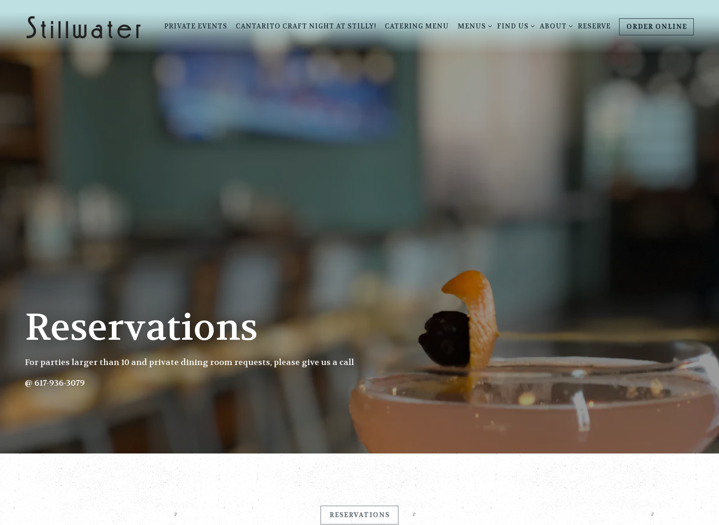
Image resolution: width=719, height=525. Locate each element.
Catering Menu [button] (417, 26)
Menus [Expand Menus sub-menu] (473, 26)
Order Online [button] (656, 26)
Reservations (359, 510)
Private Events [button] (195, 26)
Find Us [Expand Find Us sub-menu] (514, 26)
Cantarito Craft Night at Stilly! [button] (306, 26)
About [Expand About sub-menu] (554, 26)
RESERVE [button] (594, 26)
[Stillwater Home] (83, 26)
